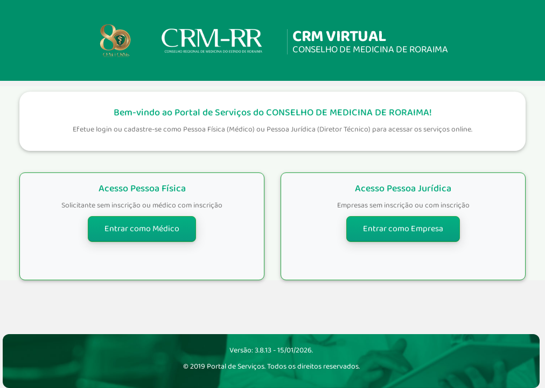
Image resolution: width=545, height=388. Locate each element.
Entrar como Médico (141, 228)
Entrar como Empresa (403, 228)
